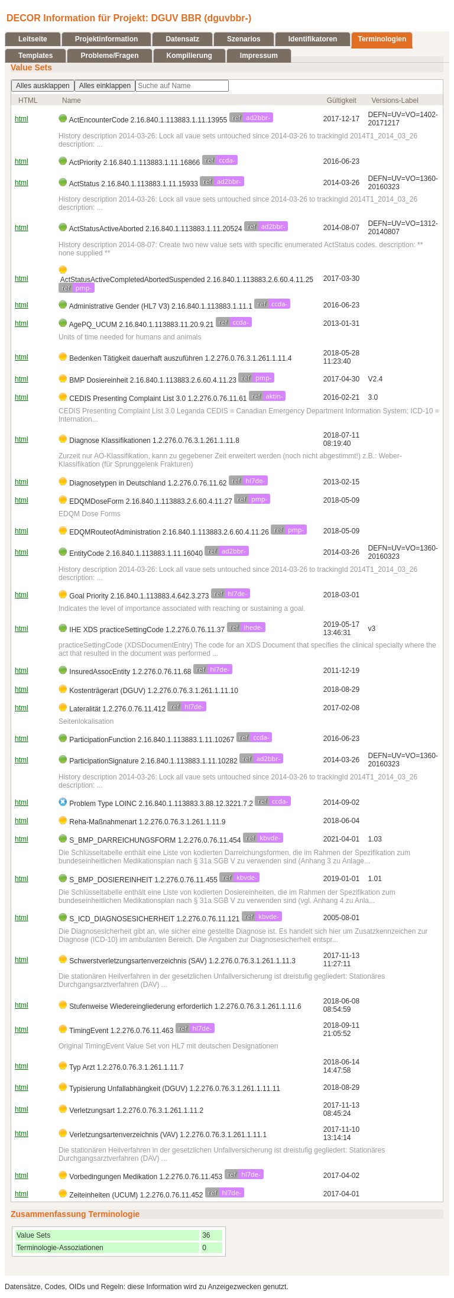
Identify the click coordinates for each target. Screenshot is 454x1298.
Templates (35, 55)
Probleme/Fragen (109, 55)
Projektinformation (106, 39)
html (21, 119)
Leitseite (32, 39)
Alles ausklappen (43, 86)
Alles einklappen (105, 86)
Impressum (259, 55)
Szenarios (244, 39)
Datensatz (182, 39)
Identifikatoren (313, 39)
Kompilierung (189, 55)
